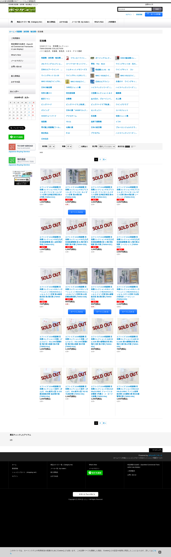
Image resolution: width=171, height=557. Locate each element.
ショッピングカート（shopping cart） (24, 472)
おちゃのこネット (155, 455)
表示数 (45, 146)
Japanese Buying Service (19, 152)
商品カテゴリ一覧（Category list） (62, 464)
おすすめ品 (15, 82)
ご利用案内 (15, 38)
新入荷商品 (15, 76)
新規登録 (139, 14)
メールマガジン (17, 61)
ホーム (14, 464)
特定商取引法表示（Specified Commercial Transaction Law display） (22, 46)
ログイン (129, 14)
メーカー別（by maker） (59, 468)
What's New (16, 55)
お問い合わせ (16, 67)
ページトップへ (157, 450)
